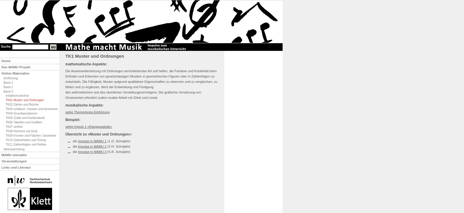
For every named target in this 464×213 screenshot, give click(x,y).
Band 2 (8, 87)
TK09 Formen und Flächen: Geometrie (31, 135)
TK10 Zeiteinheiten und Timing (26, 140)
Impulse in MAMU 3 (92, 152)
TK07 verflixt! (14, 126)
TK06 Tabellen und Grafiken (24, 122)
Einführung (11, 78)
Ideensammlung (14, 149)
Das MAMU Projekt (15, 67)
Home (6, 61)
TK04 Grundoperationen (21, 113)
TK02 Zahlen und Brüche (22, 104)
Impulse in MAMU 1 (92, 141)
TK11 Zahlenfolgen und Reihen (26, 144)
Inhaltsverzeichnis (17, 95)
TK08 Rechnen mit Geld (21, 131)
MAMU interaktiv (14, 155)
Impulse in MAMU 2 (92, 146)
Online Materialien (15, 73)
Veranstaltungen (14, 161)
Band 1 (8, 82)
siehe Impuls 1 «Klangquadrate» (88, 126)
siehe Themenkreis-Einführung (87, 112)
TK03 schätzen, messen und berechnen (32, 109)
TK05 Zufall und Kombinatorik (25, 118)
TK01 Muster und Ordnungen (25, 100)
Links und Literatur (16, 167)
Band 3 (8, 91)
